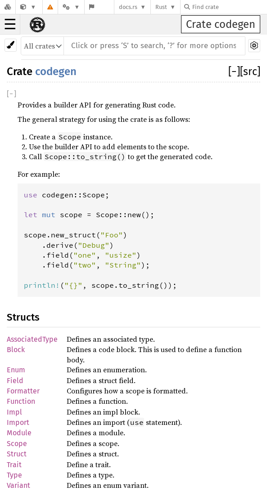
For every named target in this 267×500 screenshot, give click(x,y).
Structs (23, 317)
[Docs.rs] (7, 7)
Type (14, 475)
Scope (17, 443)
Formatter (23, 391)
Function (21, 401)
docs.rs (128, 7)
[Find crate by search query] (229, 7)
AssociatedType (32, 339)
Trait (14, 464)
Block (16, 349)
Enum (16, 370)
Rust (161, 7)
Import (18, 422)
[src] (250, 71)
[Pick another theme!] (11, 45)
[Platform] (71, 7)
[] (234, 71)
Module (19, 433)
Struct (17, 454)
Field (15, 380)
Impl (14, 412)
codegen (56, 71)
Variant (18, 485)
